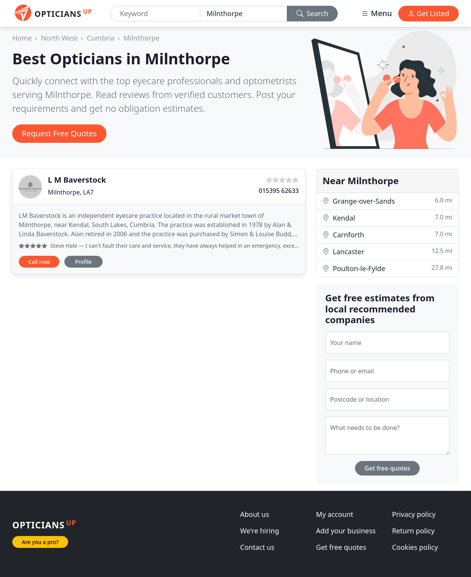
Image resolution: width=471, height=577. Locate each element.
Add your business (346, 530)
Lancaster (387, 251)
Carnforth (387, 234)
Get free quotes (387, 468)
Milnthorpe (142, 37)
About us (254, 514)
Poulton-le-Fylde (387, 268)
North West (59, 37)
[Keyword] (155, 13)
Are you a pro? (40, 542)
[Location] (243, 13)
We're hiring (259, 530)
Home (22, 37)
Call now (39, 261)
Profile (83, 261)
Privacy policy (414, 514)
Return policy (413, 530)
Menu (376, 13)
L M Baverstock (77, 180)
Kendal (387, 217)
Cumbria (100, 37)
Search (312, 13)
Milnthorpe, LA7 (71, 192)
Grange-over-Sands (387, 201)
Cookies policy (415, 547)
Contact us (257, 547)
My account (334, 514)
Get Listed (428, 13)
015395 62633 (278, 190)
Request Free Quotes (59, 133)
